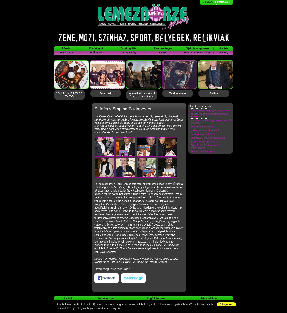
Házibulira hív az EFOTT (203, 134)
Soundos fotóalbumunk (202, 126)
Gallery (223, 52)
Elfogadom (226, 304)
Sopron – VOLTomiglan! (203, 151)
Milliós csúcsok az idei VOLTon (206, 130)
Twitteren (133, 278)
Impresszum (106, 298)
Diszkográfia (128, 48)
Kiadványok (96, 48)
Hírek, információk (200, 106)
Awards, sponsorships (197, 52)
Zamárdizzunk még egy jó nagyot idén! (210, 110)
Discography (128, 52)
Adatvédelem (208, 298)
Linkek (68, 298)
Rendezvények (163, 48)
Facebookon (106, 278)
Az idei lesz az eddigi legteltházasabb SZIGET (209, 115)
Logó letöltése (156, 298)
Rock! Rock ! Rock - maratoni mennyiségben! (205, 146)
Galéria (223, 48)
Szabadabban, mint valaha (204, 141)
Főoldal (66, 48)
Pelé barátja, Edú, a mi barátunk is (208, 138)
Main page (66, 52)
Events (163, 52)
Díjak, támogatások (197, 48)
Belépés (207, 2)
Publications (96, 52)
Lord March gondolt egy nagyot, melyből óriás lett (211, 121)
